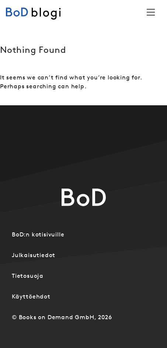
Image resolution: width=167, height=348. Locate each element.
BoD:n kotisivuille (38, 234)
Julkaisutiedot (33, 255)
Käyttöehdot (31, 296)
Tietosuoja (28, 275)
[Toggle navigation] (150, 12)
